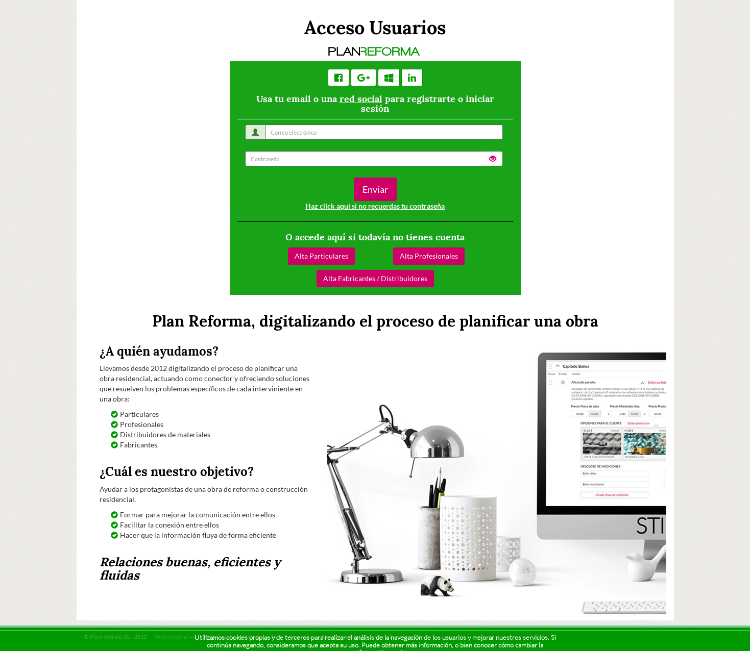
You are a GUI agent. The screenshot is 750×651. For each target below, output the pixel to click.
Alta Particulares (321, 256)
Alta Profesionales (429, 256)
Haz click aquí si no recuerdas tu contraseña (375, 206)
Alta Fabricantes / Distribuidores (375, 278)
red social (361, 99)
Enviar (375, 189)
